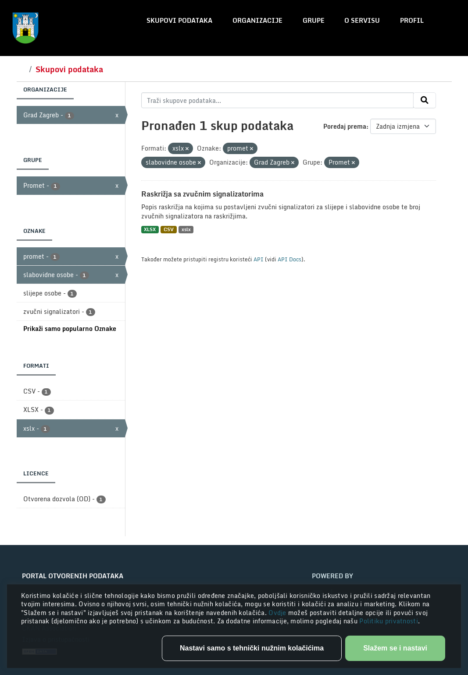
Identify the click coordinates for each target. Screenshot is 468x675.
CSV (169, 229)
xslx (186, 229)
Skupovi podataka (179, 20)
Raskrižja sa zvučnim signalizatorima (202, 194)
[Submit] (424, 100)
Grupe (314, 20)
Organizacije (257, 20)
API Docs (289, 259)
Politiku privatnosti (388, 621)
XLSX (150, 229)
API (259, 259)
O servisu (362, 20)
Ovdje (278, 613)
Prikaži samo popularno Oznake (69, 328)
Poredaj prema (344, 126)
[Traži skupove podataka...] (277, 100)
